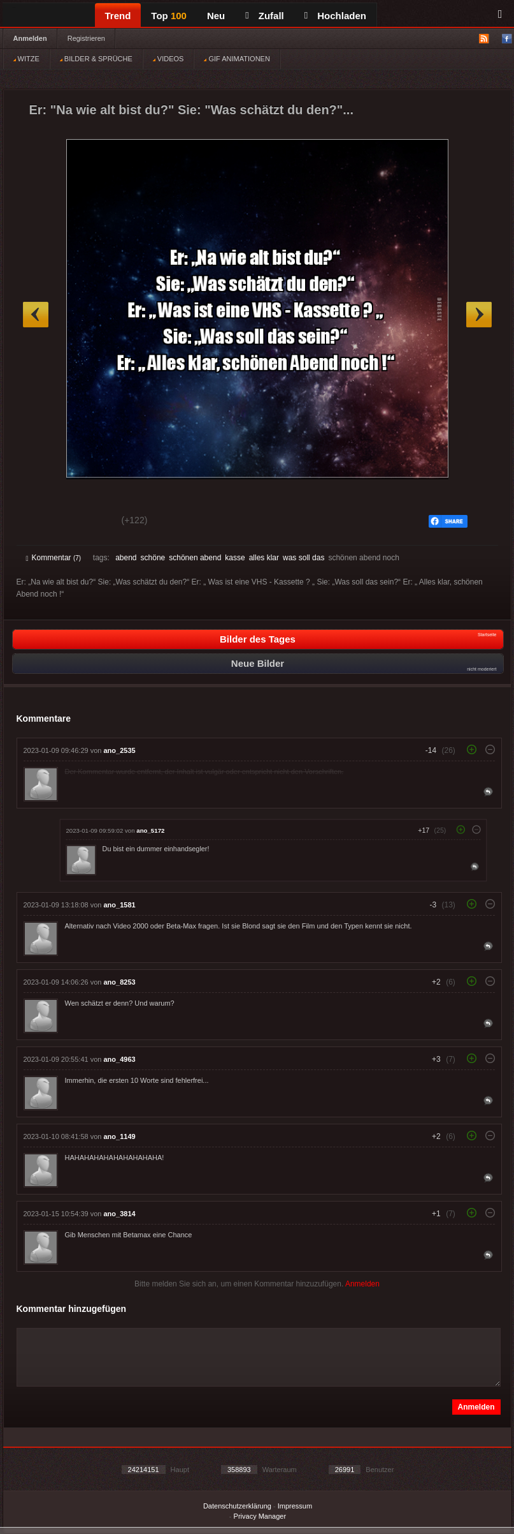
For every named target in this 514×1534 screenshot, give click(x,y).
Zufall (264, 15)
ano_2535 (120, 750)
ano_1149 (120, 1136)
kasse (235, 557)
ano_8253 (120, 982)
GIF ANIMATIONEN (236, 59)
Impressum (295, 1506)
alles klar (264, 557)
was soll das (303, 557)
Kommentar (54, 557)
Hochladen (335, 15)
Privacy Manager (260, 1516)
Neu (216, 15)
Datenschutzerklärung (237, 1506)
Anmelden (30, 38)
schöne (153, 557)
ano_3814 (120, 1214)
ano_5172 (150, 830)
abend (125, 557)
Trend (118, 15)
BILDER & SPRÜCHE (96, 59)
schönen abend (195, 557)
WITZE (26, 59)
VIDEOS (168, 59)
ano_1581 (120, 905)
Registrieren (86, 38)
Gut (40, 522)
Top (169, 15)
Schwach (88, 522)
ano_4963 (120, 1059)
